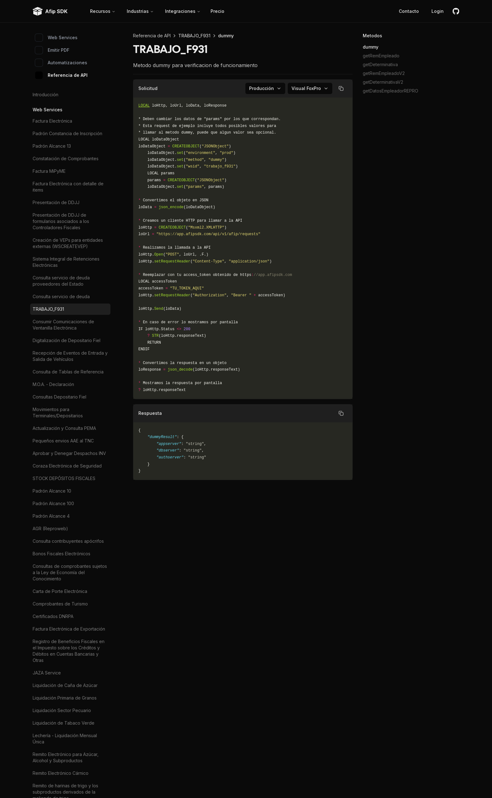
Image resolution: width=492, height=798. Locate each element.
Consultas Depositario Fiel (59, 396)
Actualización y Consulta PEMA (64, 428)
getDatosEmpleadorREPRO (390, 90)
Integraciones (183, 11)
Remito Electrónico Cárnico (60, 773)
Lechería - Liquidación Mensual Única (65, 738)
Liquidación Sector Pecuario (62, 710)
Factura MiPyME (49, 171)
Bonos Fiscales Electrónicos (61, 553)
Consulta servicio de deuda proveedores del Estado (61, 281)
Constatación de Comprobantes (66, 158)
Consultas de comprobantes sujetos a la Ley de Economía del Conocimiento (70, 572)
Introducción (45, 94)
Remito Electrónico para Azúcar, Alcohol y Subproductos (66, 757)
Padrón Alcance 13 (52, 146)
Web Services (56, 37)
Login (437, 11)
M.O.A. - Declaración (53, 384)
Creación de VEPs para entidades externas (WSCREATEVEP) (68, 243)
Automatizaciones (61, 62)
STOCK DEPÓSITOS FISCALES (64, 478)
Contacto (409, 11)
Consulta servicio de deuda (61, 296)
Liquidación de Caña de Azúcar (65, 685)
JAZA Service (47, 672)
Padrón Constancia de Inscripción (67, 133)
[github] (455, 11)
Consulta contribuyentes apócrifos (68, 541)
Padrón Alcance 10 (52, 491)
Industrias (140, 11)
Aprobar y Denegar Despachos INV (69, 453)
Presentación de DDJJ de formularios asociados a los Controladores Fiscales (61, 221)
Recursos (102, 11)
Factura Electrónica (52, 121)
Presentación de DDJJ (56, 202)
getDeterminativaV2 (383, 82)
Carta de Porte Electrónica (60, 591)
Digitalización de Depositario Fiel (66, 340)
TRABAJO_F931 (48, 309)
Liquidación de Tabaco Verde (63, 723)
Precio (217, 11)
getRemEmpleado (381, 55)
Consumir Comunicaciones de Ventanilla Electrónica (63, 324)
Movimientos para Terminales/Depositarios (58, 412)
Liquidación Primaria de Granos (65, 697)
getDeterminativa (380, 64)
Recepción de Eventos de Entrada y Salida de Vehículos (70, 356)
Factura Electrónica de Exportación (69, 629)
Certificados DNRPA (53, 616)
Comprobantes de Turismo (60, 603)
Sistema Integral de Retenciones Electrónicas (66, 262)
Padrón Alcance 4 (51, 516)
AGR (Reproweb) (50, 528)
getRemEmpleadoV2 (384, 73)
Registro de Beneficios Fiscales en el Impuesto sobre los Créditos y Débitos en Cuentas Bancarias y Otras (68, 651)
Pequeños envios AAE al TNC (63, 440)
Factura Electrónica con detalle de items (68, 187)
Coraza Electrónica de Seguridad (67, 465)
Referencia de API (61, 75)
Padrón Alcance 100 (53, 503)
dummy (370, 47)
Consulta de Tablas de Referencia (68, 371)
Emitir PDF (52, 50)
